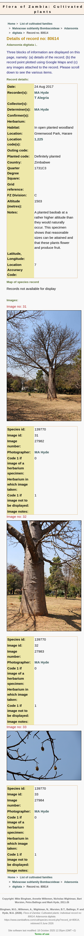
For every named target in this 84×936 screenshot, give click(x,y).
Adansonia (71, 28)
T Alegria (41, 98)
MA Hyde (41, 92)
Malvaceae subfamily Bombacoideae (36, 28)
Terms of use (42, 934)
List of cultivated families (36, 23)
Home (11, 23)
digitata (17, 32)
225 (40, 139)
